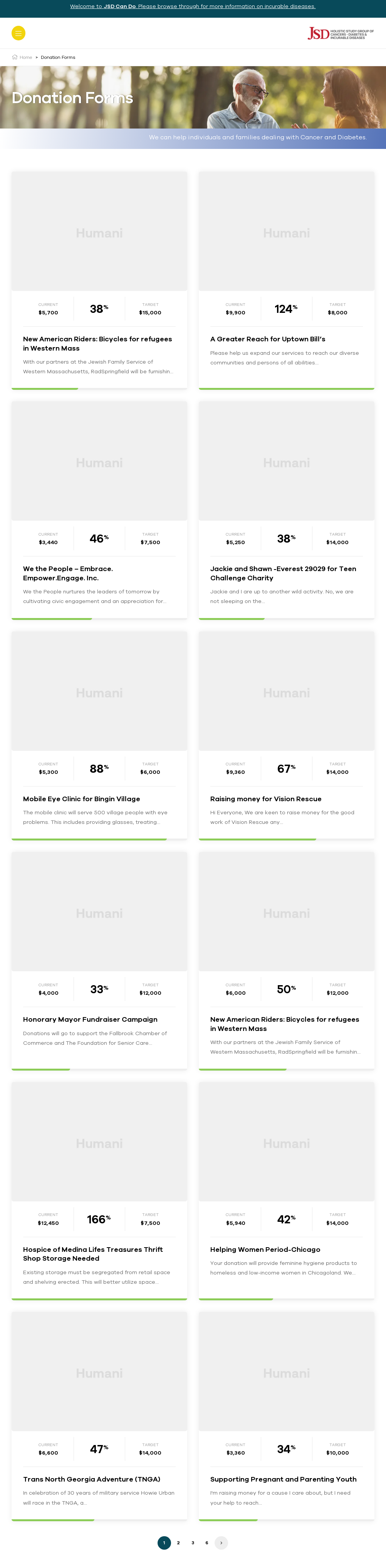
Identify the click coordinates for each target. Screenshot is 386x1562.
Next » (221, 1543)
